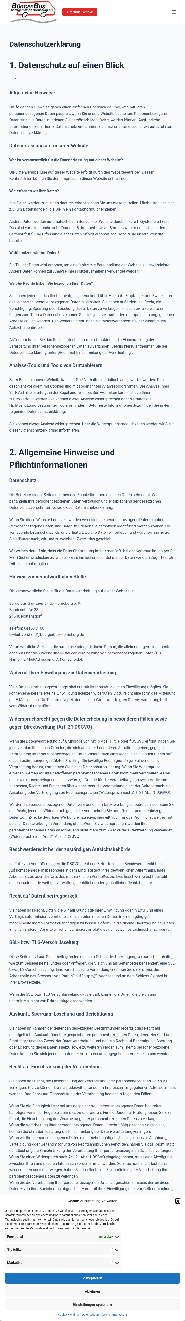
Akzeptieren (92, 1289)
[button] (177, 1212)
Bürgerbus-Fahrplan (79, 12)
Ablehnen (92, 1302)
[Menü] (174, 12)
